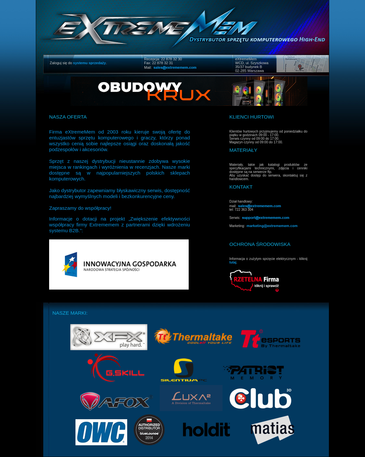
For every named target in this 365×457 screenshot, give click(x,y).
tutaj (233, 262)
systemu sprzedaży (89, 63)
